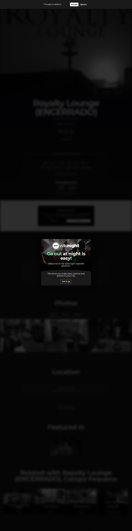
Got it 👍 (66, 281)
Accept (74, 4)
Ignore (83, 4)
